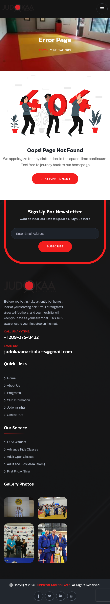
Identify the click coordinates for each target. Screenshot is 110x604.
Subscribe (55, 246)
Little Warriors (16, 442)
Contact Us (15, 415)
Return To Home (54, 178)
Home (43, 49)
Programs (14, 393)
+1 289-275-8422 (21, 337)
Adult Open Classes (20, 456)
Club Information (18, 400)
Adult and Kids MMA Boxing (26, 464)
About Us (13, 385)
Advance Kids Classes (22, 449)
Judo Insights (16, 407)
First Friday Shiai (18, 471)
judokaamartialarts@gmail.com (38, 351)
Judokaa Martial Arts (53, 585)
